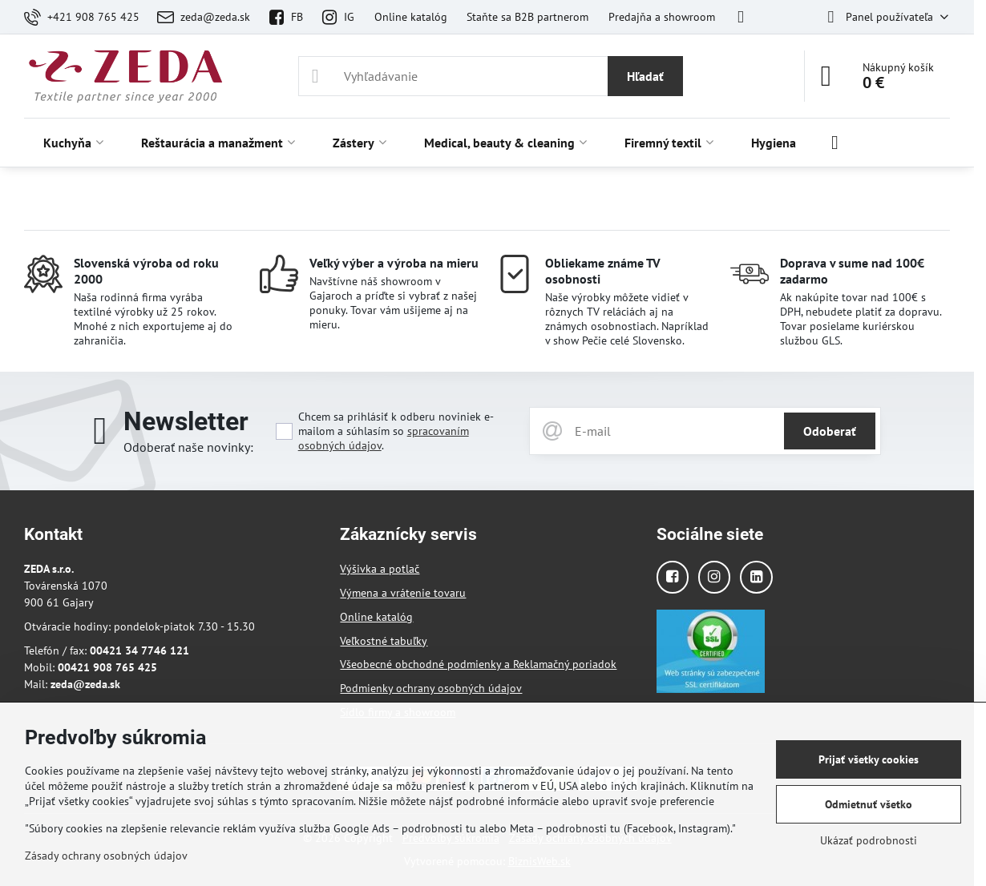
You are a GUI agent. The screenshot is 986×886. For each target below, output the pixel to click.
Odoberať (829, 431)
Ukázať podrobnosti (868, 840)
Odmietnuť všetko (868, 804)
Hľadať (645, 76)
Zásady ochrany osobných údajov (106, 855)
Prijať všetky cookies (868, 759)
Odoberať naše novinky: (188, 447)
